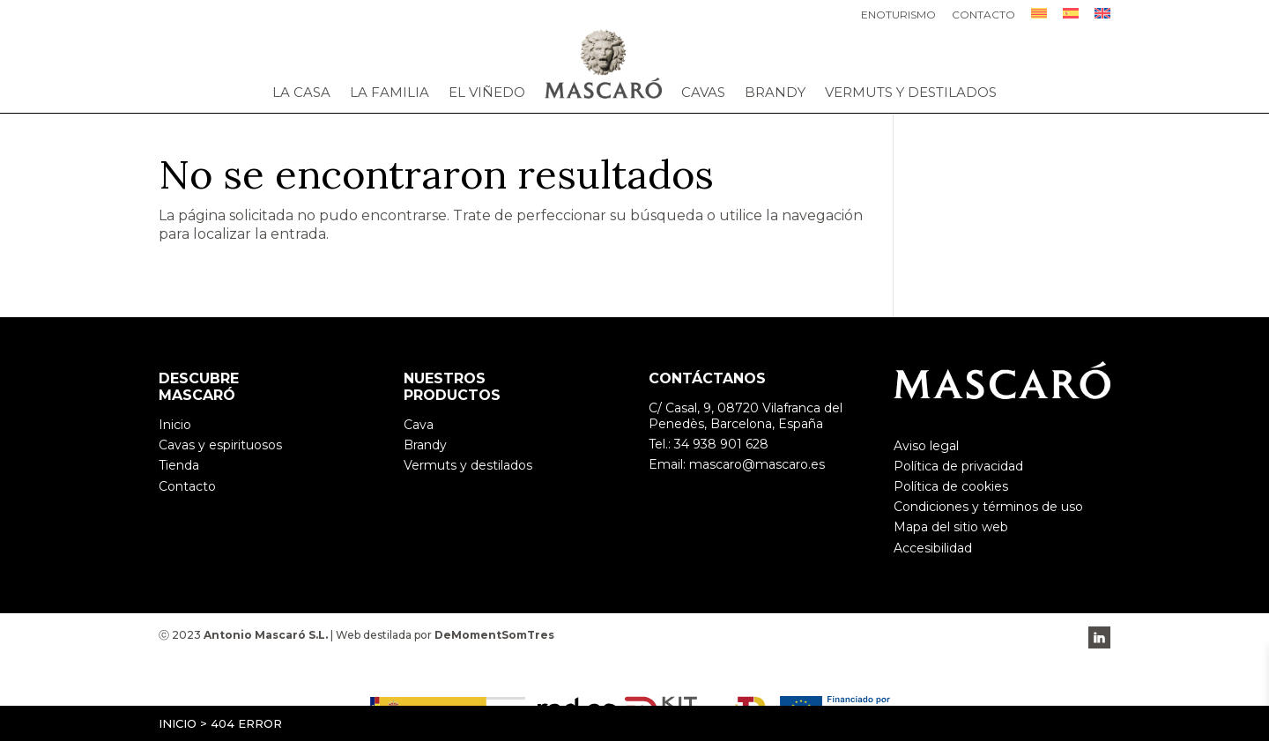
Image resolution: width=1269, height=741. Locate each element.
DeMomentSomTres (494, 634)
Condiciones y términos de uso (988, 507)
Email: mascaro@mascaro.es (737, 464)
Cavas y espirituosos (220, 445)
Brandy (775, 92)
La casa (301, 92)
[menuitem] (1039, 18)
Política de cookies (951, 486)
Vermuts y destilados (911, 92)
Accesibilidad (933, 548)
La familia (389, 92)
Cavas (703, 92)
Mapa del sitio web (951, 527)
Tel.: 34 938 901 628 (708, 444)
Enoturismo (898, 15)
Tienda (179, 465)
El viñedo (487, 92)
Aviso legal (926, 446)
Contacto (983, 15)
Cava (419, 425)
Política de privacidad (958, 466)
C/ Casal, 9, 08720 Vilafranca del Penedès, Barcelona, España (745, 416)
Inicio (178, 723)
